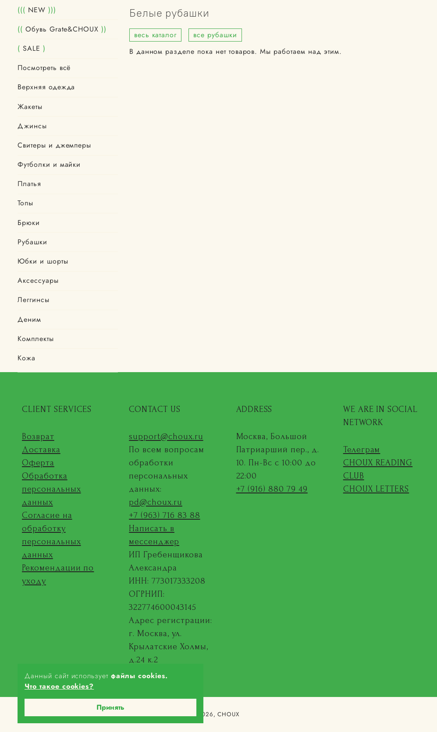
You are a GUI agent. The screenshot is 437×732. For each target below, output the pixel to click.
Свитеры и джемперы (54, 145)
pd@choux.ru (155, 502)
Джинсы (32, 126)
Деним (29, 319)
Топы (25, 203)
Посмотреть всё (44, 68)
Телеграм (361, 449)
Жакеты (30, 107)
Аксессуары (38, 281)
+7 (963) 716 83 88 (164, 515)
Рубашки (32, 242)
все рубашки (215, 35)
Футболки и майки (49, 165)
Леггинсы (34, 300)
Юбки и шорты (43, 262)
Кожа (27, 358)
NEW (37, 10)
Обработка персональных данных (51, 489)
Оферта (38, 463)
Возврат (38, 436)
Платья (29, 184)
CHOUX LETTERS (376, 489)
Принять (110, 707)
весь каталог (155, 35)
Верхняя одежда (46, 87)
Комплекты (36, 339)
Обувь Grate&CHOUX (62, 29)
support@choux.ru (166, 436)
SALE (32, 48)
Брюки (29, 223)
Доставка (41, 449)
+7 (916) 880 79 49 (272, 489)
